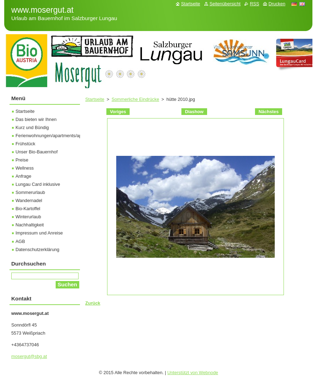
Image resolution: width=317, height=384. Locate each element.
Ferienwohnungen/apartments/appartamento (60, 135)
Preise (21, 160)
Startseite (94, 99)
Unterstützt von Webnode (192, 372)
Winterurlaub (28, 216)
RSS (254, 3)
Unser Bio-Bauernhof (36, 151)
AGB (20, 241)
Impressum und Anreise (39, 233)
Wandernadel (28, 200)
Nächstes (269, 111)
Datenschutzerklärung (37, 249)
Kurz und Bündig (32, 127)
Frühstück (25, 143)
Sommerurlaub (30, 192)
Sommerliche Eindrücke (135, 99)
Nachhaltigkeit (29, 224)
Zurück (92, 303)
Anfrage (23, 176)
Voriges (118, 111)
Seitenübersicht (225, 3)
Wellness (24, 168)
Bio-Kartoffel (27, 208)
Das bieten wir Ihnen (36, 119)
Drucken (276, 3)
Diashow (194, 111)
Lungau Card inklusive (37, 184)
